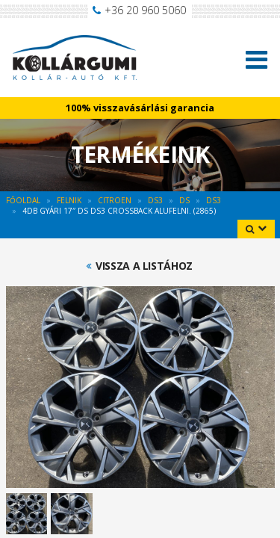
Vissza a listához (144, 266)
